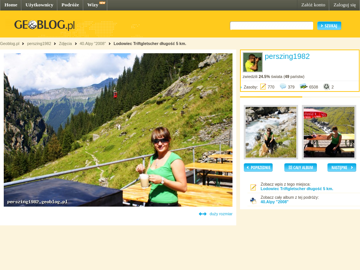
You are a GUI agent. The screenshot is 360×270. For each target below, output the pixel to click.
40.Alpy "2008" (93, 43)
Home (10, 5)
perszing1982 (39, 43)
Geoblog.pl (10, 43)
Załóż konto (313, 5)
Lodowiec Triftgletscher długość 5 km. (150, 43)
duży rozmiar (221, 214)
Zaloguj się (344, 5)
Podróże (70, 5)
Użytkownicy (39, 5)
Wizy (92, 5)
